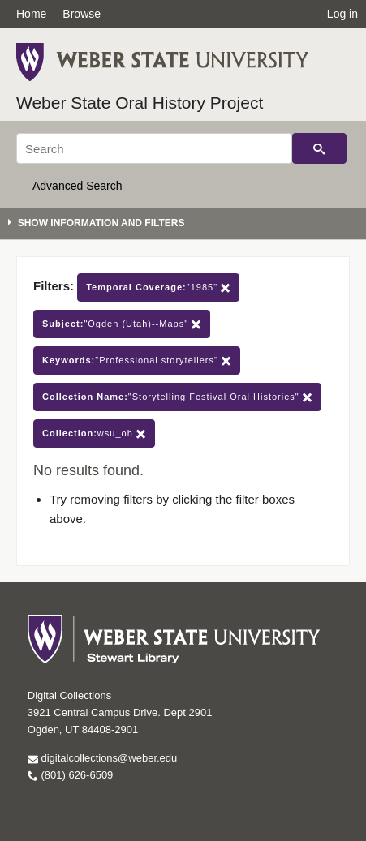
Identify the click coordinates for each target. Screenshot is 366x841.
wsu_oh (94, 433)
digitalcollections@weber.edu (102, 758)
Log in (342, 13)
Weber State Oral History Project (139, 102)
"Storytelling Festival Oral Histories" (177, 397)
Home (31, 13)
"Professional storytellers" (136, 360)
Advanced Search (77, 185)
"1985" (158, 287)
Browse (81, 13)
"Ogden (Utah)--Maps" (121, 324)
